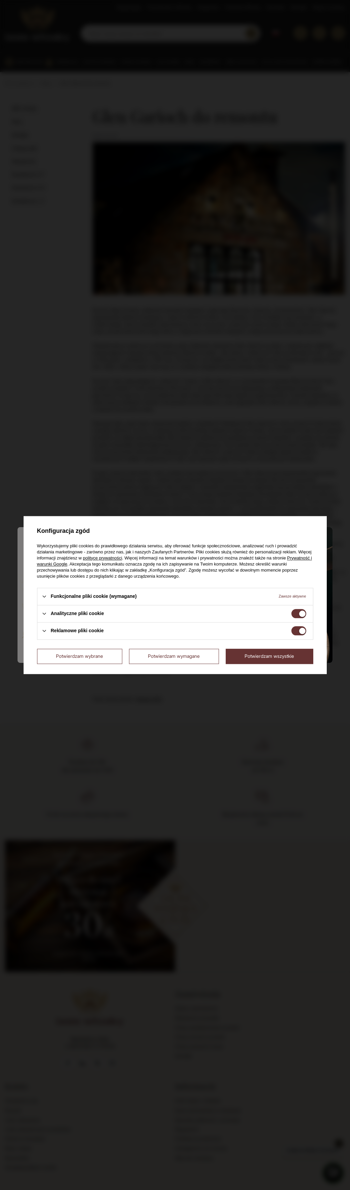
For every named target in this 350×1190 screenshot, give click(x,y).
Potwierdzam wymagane (174, 656)
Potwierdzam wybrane (79, 656)
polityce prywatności (102, 557)
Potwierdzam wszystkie (269, 656)
